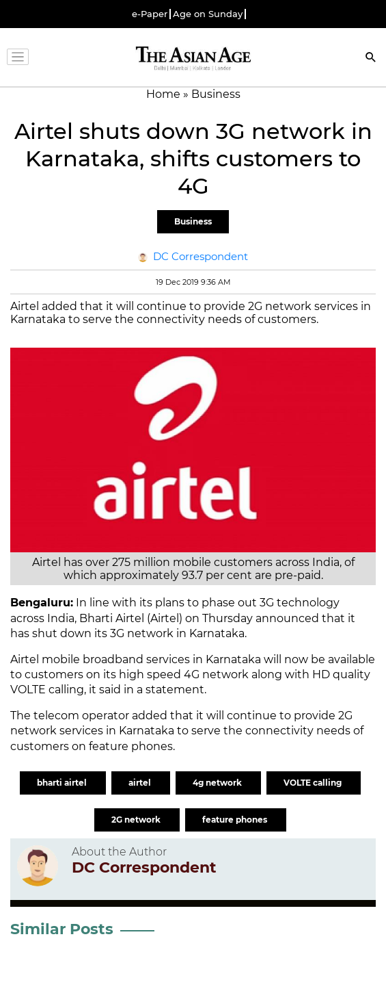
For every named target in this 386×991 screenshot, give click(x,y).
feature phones (235, 819)
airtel (140, 782)
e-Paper (149, 14)
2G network (137, 819)
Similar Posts (61, 929)
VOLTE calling (314, 782)
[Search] (371, 58)
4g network (218, 782)
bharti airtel (63, 782)
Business (193, 221)
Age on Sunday (208, 14)
